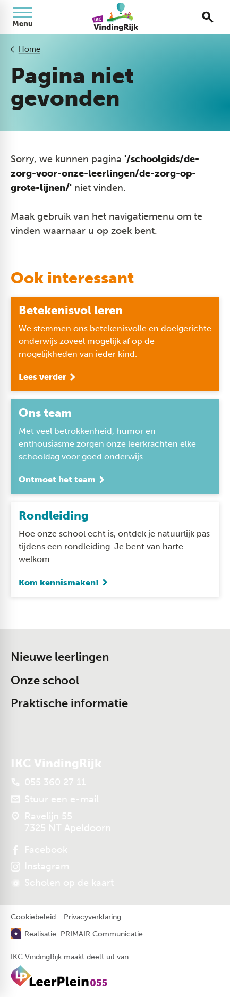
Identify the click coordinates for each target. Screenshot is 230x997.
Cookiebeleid (33, 917)
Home (29, 49)
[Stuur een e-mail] (55, 799)
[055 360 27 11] (48, 782)
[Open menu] (22, 17)
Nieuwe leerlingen (60, 657)
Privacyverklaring (92, 917)
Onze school (45, 680)
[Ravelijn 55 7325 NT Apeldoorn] (61, 822)
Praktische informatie (69, 703)
